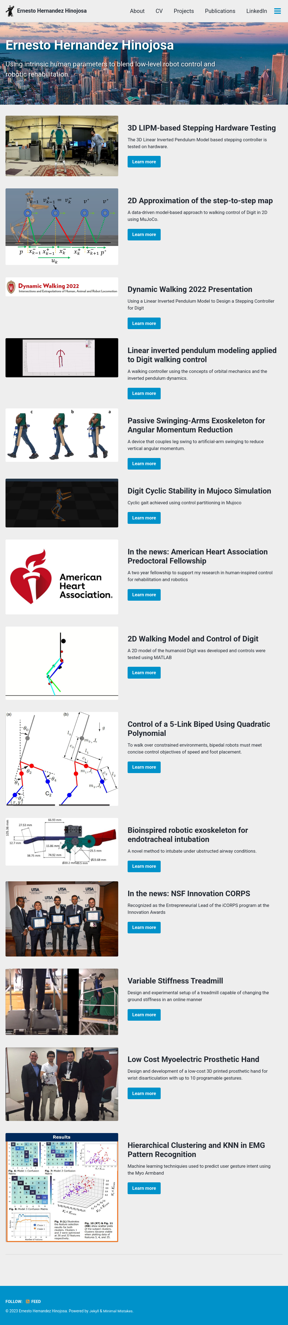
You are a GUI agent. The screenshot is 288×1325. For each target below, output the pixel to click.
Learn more (144, 163)
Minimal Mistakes (118, 1311)
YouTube (266, 11)
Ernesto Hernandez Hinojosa (52, 11)
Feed (33, 1301)
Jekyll (94, 1311)
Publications (197, 11)
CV (136, 11)
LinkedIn (234, 11)
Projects (161, 11)
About (114, 11)
